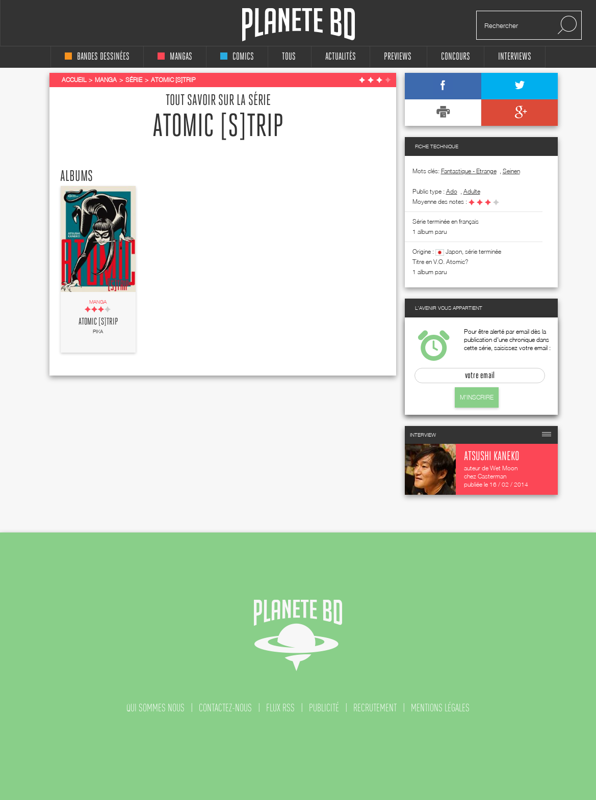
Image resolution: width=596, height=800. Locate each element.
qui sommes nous (155, 707)
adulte (471, 191)
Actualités (340, 56)
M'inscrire (477, 397)
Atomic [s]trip (98, 322)
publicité (324, 707)
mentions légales (440, 707)
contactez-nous (225, 707)
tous (289, 56)
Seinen (511, 171)
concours (455, 56)
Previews (397, 56)
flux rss (280, 707)
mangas (175, 56)
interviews (514, 56)
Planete (298, 24)
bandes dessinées (97, 56)
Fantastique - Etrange (469, 171)
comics (237, 56)
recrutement (375, 707)
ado (451, 191)
